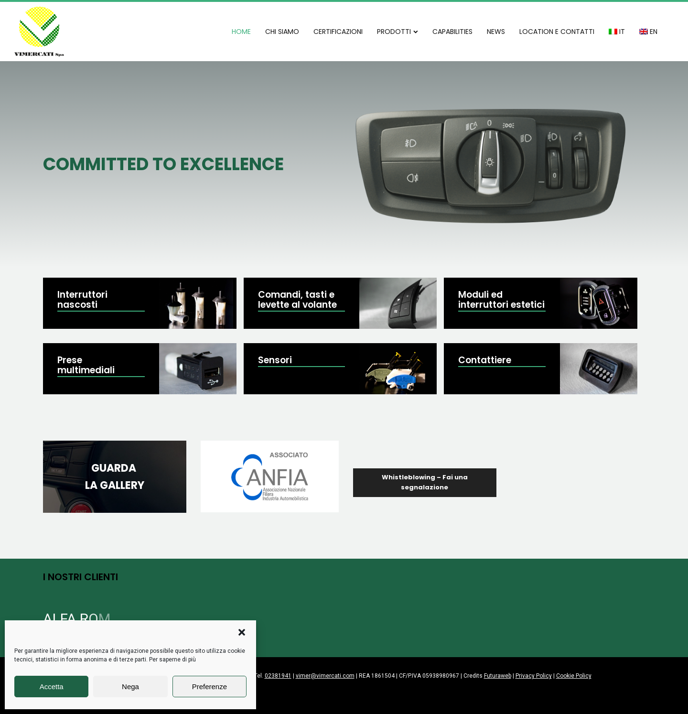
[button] (242, 632)
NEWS (496, 31)
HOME (241, 31)
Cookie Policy (573, 675)
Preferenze (209, 686)
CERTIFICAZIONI (338, 31)
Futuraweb (497, 675)
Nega (130, 686)
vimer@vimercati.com (325, 675)
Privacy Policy (534, 675)
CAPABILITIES (452, 31)
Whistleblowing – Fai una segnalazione (425, 482)
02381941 (278, 675)
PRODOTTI (397, 31)
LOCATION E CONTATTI (556, 31)
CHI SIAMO (282, 31)
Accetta (52, 686)
